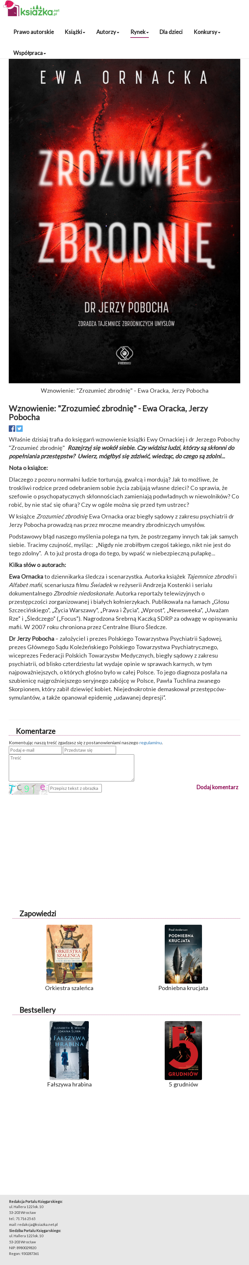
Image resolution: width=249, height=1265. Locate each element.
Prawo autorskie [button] (33, 31)
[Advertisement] (124, 840)
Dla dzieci (171, 31)
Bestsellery (37, 1010)
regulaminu (150, 742)
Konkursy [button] (207, 31)
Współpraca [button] (29, 52)
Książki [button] (75, 31)
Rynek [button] (139, 31)
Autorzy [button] (107, 31)
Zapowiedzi (37, 913)
